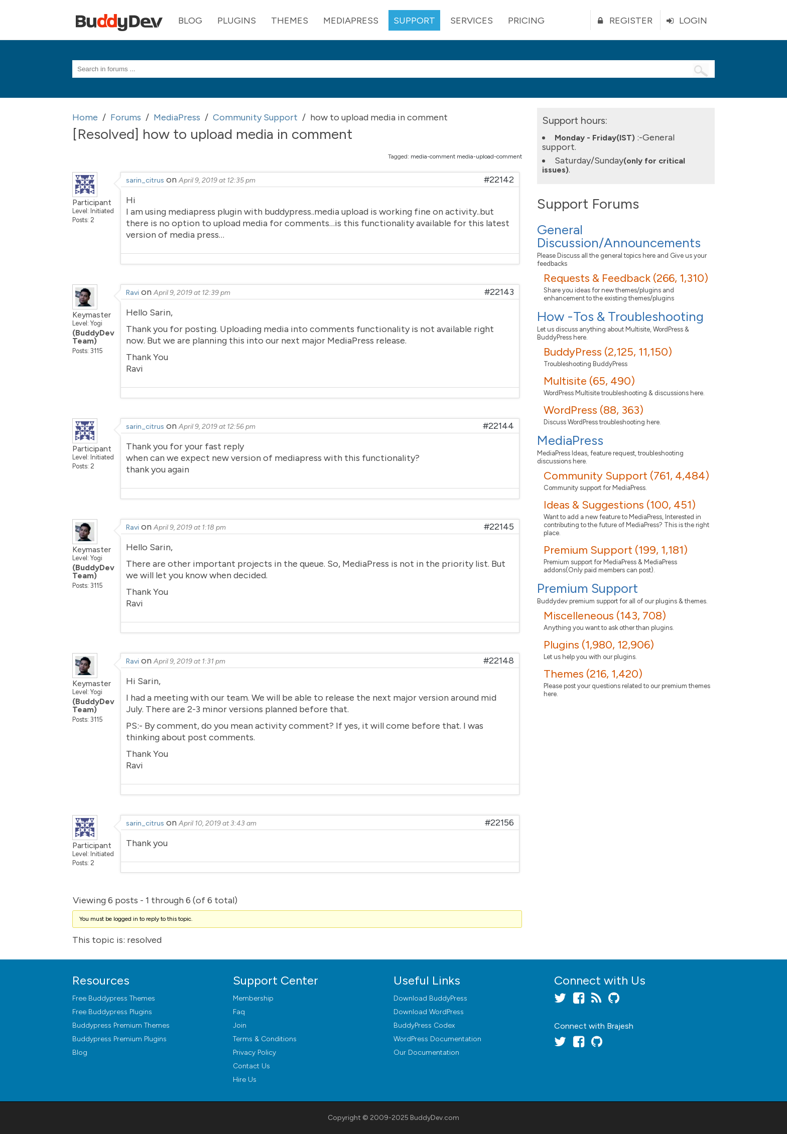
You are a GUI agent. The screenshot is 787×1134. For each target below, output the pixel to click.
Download (430, 998)
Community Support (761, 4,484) (626, 475)
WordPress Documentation (437, 1039)
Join (239, 1025)
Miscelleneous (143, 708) (605, 615)
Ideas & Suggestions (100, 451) (620, 505)
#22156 (499, 822)
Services (471, 20)
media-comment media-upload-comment (466, 156)
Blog (190, 20)
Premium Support (587, 588)
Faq (239, 1012)
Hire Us (244, 1079)
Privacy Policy (254, 1052)
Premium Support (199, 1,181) (616, 550)
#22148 (498, 660)
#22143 (499, 291)
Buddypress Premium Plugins (119, 1039)
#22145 (499, 526)
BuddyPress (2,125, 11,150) (608, 352)
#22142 (499, 179)
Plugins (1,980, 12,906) (599, 645)
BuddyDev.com (434, 1117)
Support (414, 20)
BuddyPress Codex (424, 1025)
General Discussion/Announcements (619, 236)
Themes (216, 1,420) (593, 674)
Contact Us (251, 1066)
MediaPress (350, 20)
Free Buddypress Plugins (112, 1012)
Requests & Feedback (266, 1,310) (626, 278)
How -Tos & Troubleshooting (620, 316)
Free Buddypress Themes (113, 998)
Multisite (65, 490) (589, 381)
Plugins (236, 20)
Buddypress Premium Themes (121, 1025)
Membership (253, 998)
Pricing (526, 20)
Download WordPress (429, 1012)
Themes (289, 20)
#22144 (498, 425)
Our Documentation (426, 1052)
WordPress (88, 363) (593, 410)
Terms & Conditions (265, 1039)
